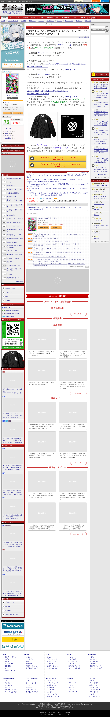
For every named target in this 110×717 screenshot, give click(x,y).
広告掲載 (67, 712)
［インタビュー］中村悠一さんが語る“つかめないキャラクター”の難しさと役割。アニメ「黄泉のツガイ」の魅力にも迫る (12, 569)
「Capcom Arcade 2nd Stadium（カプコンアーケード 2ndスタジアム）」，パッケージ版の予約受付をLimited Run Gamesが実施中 (101, 104)
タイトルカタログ (32, 668)
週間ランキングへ (104, 174)
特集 (6, 133)
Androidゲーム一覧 (53, 696)
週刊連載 (23, 20)
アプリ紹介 (51, 690)
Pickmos (96, 238)
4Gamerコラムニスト (13, 250)
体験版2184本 (18, 13)
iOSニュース (51, 681)
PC (11, 18)
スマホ (41, 18)
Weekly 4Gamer (11, 182)
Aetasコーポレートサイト (12, 614)
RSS (2, 1)
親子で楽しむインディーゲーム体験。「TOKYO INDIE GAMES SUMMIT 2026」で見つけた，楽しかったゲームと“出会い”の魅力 (12, 391)
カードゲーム (93, 687)
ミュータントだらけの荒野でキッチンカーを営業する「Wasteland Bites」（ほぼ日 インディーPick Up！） (41, 353)
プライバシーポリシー (11, 602)
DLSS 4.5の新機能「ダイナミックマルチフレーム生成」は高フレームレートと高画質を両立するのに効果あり (72, 426)
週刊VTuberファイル (13, 196)
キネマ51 (9, 274)
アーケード (91, 678)
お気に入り (87, 1)
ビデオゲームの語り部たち (14, 254)
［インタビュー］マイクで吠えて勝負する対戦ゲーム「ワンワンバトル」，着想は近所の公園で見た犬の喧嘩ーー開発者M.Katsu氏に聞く (12, 593)
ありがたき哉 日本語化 (13, 265)
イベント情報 (93, 683)
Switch (33, 18)
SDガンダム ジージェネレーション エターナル (101, 197)
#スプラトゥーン (45, 74)
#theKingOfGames (79, 64)
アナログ (82, 18)
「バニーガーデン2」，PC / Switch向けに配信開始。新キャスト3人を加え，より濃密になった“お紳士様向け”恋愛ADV (101, 169)
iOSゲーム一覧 (52, 694)
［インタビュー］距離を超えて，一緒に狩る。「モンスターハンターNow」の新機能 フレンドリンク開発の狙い (42, 495)
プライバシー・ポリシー (56, 712)
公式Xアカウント (11, 1)
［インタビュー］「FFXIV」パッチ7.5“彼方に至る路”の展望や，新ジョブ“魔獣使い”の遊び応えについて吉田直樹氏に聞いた (12, 544)
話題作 (3, 20)
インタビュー (50, 20)
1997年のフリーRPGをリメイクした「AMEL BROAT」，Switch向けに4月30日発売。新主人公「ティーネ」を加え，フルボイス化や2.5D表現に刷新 (101, 114)
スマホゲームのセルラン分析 (14, 206)
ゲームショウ (69, 20)
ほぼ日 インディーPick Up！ (15, 219)
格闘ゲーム (93, 685)
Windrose (96, 215)
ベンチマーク (72, 692)
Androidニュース (52, 683)
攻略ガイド (32, 20)
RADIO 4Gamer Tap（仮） (14, 222)
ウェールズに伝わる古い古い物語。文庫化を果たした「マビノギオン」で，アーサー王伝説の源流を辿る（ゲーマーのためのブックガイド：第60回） (72, 354)
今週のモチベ (11, 185)
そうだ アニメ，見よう (13, 226)
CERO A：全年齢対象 (58, 207)
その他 (91, 694)
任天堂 (7, 102)
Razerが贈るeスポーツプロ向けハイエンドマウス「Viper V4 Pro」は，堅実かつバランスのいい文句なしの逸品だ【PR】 (73, 455)
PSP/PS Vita (92, 655)
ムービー (59, 20)
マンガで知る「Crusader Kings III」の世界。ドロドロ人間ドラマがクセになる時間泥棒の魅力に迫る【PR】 (12, 415)
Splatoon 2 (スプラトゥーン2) (47, 218)
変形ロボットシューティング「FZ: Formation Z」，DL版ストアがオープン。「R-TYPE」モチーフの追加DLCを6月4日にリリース (101, 141)
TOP (4, 18)
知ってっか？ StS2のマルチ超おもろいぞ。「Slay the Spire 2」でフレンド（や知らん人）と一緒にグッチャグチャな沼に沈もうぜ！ (12, 468)
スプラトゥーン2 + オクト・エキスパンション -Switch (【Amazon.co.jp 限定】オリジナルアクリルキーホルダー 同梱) (58, 260)
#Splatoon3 (67, 64)
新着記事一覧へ (78, 313)
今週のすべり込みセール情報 (14, 211)
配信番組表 (88, 20)
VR (57, 18)
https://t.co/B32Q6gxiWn (36, 91)
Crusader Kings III (99, 204)
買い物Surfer (10, 262)
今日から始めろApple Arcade (15, 238)
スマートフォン (51, 678)
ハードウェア (66, 18)
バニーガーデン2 (99, 191)
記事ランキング (10, 670)
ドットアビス (98, 220)
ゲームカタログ (94, 696)
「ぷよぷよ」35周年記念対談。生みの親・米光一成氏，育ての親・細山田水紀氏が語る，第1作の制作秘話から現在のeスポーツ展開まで (72, 496)
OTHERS (30, 209)
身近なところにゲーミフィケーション (14, 269)
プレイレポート (52, 659)
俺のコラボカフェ (12, 242)
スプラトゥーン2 (12, 95)
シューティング (94, 690)
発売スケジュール (32, 666)
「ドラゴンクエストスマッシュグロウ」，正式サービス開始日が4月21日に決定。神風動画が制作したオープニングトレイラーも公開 (101, 160)
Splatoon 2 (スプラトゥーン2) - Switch (45, 238)
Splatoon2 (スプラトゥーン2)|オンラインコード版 (49, 257)
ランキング (105, 1)
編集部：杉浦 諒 (84, 37)
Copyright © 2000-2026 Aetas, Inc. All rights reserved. (55, 714)
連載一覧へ (20, 281)
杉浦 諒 (38, 209)
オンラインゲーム (13, 20)
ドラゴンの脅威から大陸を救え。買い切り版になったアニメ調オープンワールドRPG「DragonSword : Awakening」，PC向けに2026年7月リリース (101, 132)
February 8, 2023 (71, 69)
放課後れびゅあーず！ (13, 278)
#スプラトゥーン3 (45, 53)
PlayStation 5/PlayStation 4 (12, 313)
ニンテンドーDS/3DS (31, 678)
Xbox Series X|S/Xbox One (12, 310)
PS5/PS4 (25, 18)
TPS (50, 207)
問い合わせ (34, 1)
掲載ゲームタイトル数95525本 (12, 12)
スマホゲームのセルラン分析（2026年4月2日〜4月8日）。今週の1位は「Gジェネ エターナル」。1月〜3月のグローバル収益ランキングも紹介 (72, 385)
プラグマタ (97, 233)
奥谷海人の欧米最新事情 (14, 178)
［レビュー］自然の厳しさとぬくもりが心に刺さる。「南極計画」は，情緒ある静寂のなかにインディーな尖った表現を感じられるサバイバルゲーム (12, 517)
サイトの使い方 (23, 1)
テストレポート (73, 683)
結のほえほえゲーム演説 (14, 235)
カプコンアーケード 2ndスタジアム (101, 226)
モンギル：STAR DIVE (100, 185)
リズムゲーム (93, 692)
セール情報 (51, 687)
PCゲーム (7, 307)
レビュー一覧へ (78, 462)
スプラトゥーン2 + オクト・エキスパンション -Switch (51, 241)
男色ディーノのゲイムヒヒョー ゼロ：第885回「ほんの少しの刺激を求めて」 (41, 383)
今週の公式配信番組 (13, 193)
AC (75, 18)
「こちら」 (65, 706)
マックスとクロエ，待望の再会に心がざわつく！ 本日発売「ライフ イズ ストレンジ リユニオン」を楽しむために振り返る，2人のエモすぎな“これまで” (12, 440)
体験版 (7, 661)
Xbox (17, 18)
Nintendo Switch (9, 316)
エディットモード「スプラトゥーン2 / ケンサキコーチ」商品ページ (59, 158)
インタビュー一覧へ (78, 534)
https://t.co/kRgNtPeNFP (54, 64)
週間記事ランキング (11, 288)
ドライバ (7, 300)
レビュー (41, 20)
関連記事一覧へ (85, 172)
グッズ (79, 207)
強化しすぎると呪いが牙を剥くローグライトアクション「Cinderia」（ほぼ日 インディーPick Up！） (101, 151)
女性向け (50, 18)
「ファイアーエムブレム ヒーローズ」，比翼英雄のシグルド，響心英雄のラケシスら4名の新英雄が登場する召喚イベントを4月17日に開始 (101, 123)
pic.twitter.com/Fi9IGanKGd (37, 67)
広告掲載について (10, 610)
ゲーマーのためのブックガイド (14, 230)
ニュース (8, 131)
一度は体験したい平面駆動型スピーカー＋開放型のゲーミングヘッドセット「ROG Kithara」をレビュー (41, 455)
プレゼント (79, 20)
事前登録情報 (51, 685)
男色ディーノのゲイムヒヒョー (14, 201)
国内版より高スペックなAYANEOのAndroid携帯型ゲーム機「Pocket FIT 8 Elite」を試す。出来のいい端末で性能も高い (41, 426)
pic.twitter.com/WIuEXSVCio (38, 94)
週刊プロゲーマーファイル (14, 189)
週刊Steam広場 (11, 215)
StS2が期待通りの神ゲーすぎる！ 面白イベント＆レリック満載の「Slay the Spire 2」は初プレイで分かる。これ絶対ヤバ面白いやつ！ (13, 492)
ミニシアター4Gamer (13, 258)
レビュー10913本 (8, 13)
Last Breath (97, 209)
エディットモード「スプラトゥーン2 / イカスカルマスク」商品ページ (59, 165)
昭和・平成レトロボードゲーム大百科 (14, 246)
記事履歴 (95, 1)
